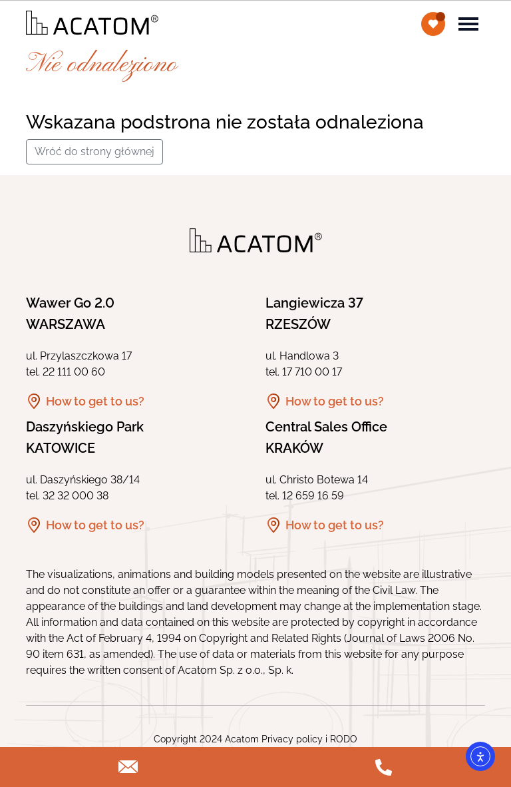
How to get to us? (95, 401)
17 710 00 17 (312, 372)
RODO (343, 739)
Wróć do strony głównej (94, 151)
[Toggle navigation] (468, 23)
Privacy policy (292, 739)
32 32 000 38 (75, 495)
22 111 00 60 (74, 372)
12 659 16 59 (313, 495)
